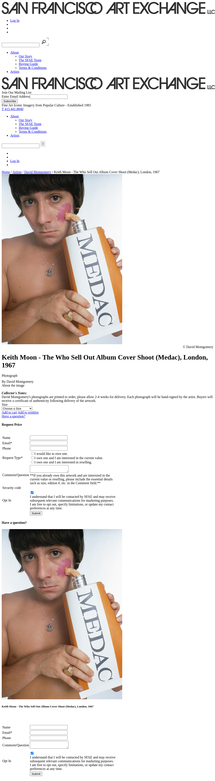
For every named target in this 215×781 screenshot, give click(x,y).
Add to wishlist (28, 412)
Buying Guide (28, 64)
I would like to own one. (51, 453)
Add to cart (9, 412)
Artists (14, 71)
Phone (6, 448)
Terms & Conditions (32, 68)
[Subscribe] (10, 101)
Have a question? (13, 416)
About (14, 52)
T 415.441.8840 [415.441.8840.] (12, 109)
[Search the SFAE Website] (20, 45)
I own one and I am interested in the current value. (68, 458)
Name (6, 438)
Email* (7, 443)
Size (5, 404)
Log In (14, 20)
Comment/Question (15, 475)
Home (6, 172)
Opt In (6, 501)
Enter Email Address (16, 96)
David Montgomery (37, 172)
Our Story (25, 56)
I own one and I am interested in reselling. (63, 462)
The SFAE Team (30, 60)
